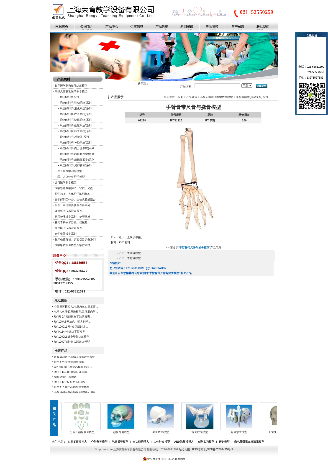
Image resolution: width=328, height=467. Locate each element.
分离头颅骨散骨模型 (84, 431)
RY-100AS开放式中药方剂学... (72, 321)
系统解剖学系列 (69, 97)
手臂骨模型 (134, 258)
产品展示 (191, 97)
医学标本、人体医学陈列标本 (72, 193)
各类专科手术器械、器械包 (71, 222)
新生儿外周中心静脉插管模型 (72, 387)
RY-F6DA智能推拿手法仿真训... (73, 316)
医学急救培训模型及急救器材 (72, 245)
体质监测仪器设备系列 (68, 211)
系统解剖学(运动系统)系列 (76, 102)
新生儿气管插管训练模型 (69, 362)
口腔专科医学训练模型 (68, 171)
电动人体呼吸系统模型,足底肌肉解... (76, 311)
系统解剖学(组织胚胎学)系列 (77, 159)
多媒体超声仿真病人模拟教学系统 (74, 357)
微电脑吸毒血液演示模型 (249, 441)
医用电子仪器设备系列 (68, 228)
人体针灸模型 (162, 441)
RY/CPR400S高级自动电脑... (71, 372)
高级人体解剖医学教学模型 (71, 91)
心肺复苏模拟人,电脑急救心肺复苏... (76, 306)
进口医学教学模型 (66, 182)
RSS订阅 (197, 449)
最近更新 (60, 300)
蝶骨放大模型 (201, 431)
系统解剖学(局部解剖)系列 (76, 165)
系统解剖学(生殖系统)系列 (76, 125)
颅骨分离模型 (123, 431)
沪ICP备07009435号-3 (219, 449)
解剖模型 (224, 441)
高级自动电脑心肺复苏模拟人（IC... (75, 392)
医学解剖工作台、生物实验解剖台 (75, 199)
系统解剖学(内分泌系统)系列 (77, 148)
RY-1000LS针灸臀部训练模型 (72, 336)
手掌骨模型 (134, 253)
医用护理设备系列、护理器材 (72, 216)
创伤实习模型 (206, 441)
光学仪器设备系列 (66, 233)
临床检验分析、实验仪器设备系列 (75, 239)
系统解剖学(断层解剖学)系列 (77, 154)
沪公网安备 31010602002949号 (164, 459)
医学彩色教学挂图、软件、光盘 (74, 188)
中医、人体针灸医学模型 (70, 176)
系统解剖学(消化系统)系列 (76, 108)
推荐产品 (60, 350)
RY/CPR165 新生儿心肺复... (71, 382)
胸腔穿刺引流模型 (65, 377)
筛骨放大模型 (240, 431)
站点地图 (184, 449)
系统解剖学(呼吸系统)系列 (76, 114)
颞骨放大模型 (162, 431)
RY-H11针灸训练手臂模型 (69, 331)
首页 (180, 97)
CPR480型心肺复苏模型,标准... (73, 367)
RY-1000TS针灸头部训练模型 (72, 341)
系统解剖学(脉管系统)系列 (76, 131)
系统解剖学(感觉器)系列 (74, 137)
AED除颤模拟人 (184, 441)
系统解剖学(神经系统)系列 (76, 142)
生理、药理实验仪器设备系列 (72, 205)
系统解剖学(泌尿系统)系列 (76, 119)
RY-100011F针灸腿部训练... (71, 326)
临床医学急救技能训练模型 (71, 85)
